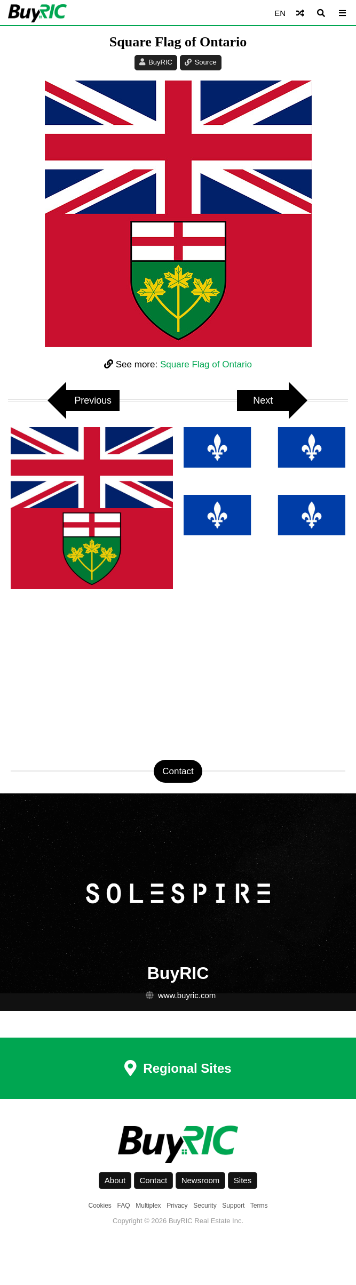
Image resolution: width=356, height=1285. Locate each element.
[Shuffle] (300, 13)
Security (204, 1205)
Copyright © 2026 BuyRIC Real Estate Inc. (178, 1221)
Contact (154, 1180)
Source (206, 62)
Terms (259, 1205)
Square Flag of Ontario (206, 364)
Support (233, 1205)
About (115, 1180)
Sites (242, 1180)
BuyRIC (160, 62)
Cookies (100, 1205)
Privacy (177, 1205)
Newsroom (200, 1180)
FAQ (123, 1205)
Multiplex (148, 1205)
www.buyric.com (187, 995)
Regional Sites (177, 1068)
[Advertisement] (178, 674)
